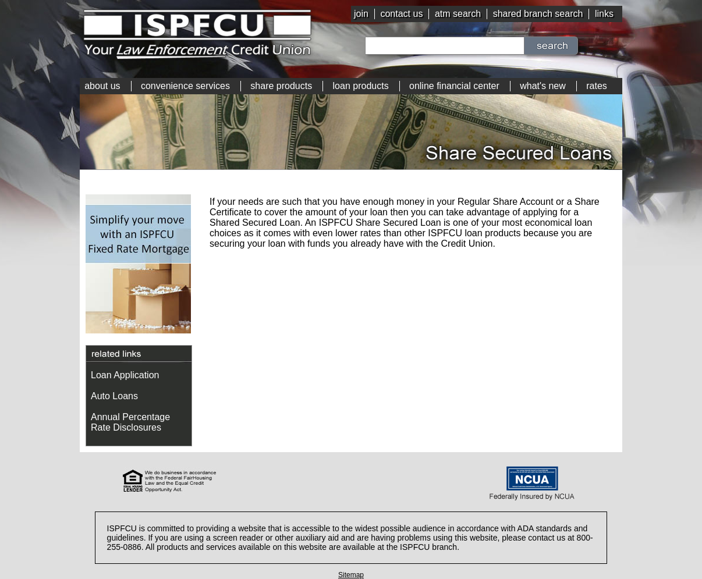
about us (102, 86)
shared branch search (538, 14)
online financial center (454, 86)
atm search (458, 14)
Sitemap (351, 575)
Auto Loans (114, 396)
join (361, 14)
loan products (361, 86)
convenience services (185, 86)
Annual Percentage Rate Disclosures (130, 422)
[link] (351, 482)
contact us (401, 14)
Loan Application (125, 375)
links (604, 14)
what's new (543, 86)
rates (596, 86)
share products (281, 86)
